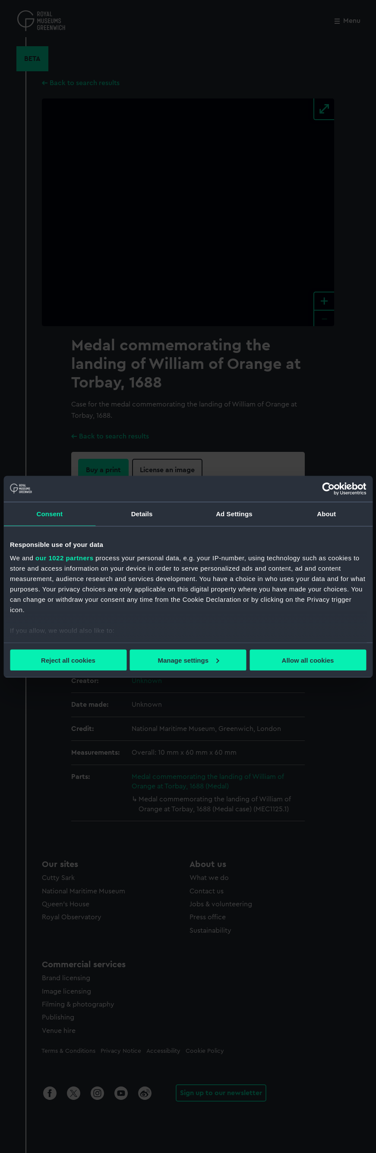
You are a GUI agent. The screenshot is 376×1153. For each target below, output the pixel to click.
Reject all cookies (68, 660)
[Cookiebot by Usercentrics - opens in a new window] (328, 488)
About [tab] (326, 513)
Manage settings (188, 660)
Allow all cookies (308, 660)
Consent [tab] (50, 513)
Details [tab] (142, 513)
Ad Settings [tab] (234, 513)
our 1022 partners (64, 558)
